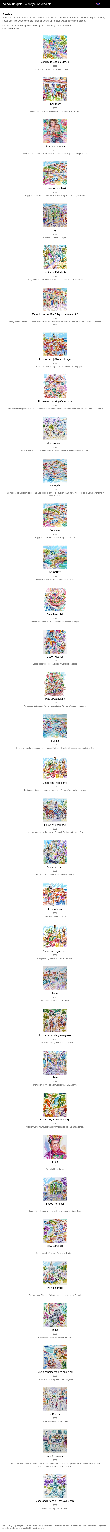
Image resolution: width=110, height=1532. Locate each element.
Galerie (7, 14)
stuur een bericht (10, 28)
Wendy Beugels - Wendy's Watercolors (26, 4)
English (98, 4)
